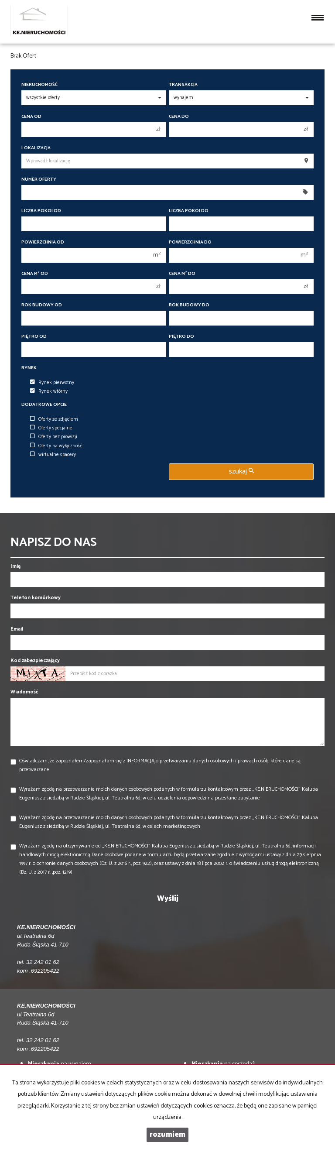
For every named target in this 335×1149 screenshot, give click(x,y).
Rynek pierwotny (52, 383)
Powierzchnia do (190, 242)
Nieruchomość (39, 85)
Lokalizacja (36, 148)
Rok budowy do (189, 305)
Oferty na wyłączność (56, 446)
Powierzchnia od (42, 242)
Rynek (29, 368)
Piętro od (34, 336)
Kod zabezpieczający (35, 660)
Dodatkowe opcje (44, 404)
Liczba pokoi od (41, 211)
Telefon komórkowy (35, 597)
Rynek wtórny (49, 391)
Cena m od (34, 274)
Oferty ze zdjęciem (54, 419)
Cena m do (182, 274)
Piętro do (181, 336)
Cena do (179, 116)
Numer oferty (38, 179)
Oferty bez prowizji (53, 437)
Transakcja (183, 85)
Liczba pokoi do (189, 211)
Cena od (31, 116)
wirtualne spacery (53, 455)
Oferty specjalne (51, 428)
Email (16, 629)
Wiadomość (24, 692)
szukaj (241, 471)
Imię (15, 566)
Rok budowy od (41, 305)
